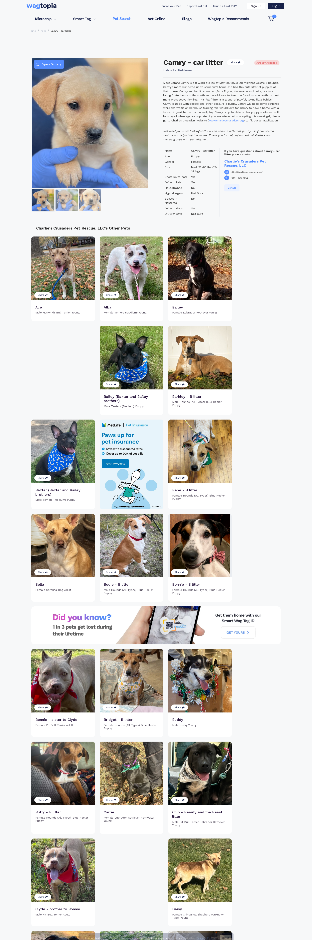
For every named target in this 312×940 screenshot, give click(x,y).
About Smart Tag (185, 900)
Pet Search (121, 18)
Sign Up (256, 6)
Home (32, 31)
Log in (276, 6)
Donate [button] (232, 187)
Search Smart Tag (186, 894)
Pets (43, 31)
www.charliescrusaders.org (226, 120)
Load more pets (156, 836)
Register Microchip (127, 894)
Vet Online (156, 19)
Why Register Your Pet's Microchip (139, 887)
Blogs (186, 19)
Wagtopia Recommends (228, 19)
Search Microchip (126, 900)
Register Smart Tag (187, 887)
